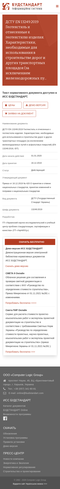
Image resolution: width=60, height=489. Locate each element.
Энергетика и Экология (16, 463)
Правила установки (14, 442)
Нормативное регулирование (19, 467)
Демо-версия (35, 105)
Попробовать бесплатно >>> (20, 351)
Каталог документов (14, 406)
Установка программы (15, 437)
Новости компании (13, 459)
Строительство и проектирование (21, 471)
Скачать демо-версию (16, 266)
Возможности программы (17, 414)
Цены (10, 105)
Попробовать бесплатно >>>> (20, 303)
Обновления (10, 433)
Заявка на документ (19, 113)
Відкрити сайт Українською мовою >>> (30, 484)
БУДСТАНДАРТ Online (15, 410)
